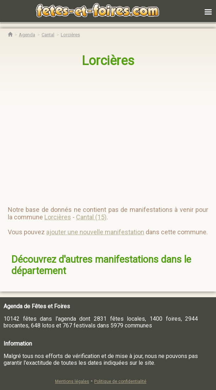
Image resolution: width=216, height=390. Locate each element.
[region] (101, 134)
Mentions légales (72, 381)
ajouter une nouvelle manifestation (95, 232)
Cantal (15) (91, 217)
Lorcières (108, 60)
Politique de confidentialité (120, 381)
